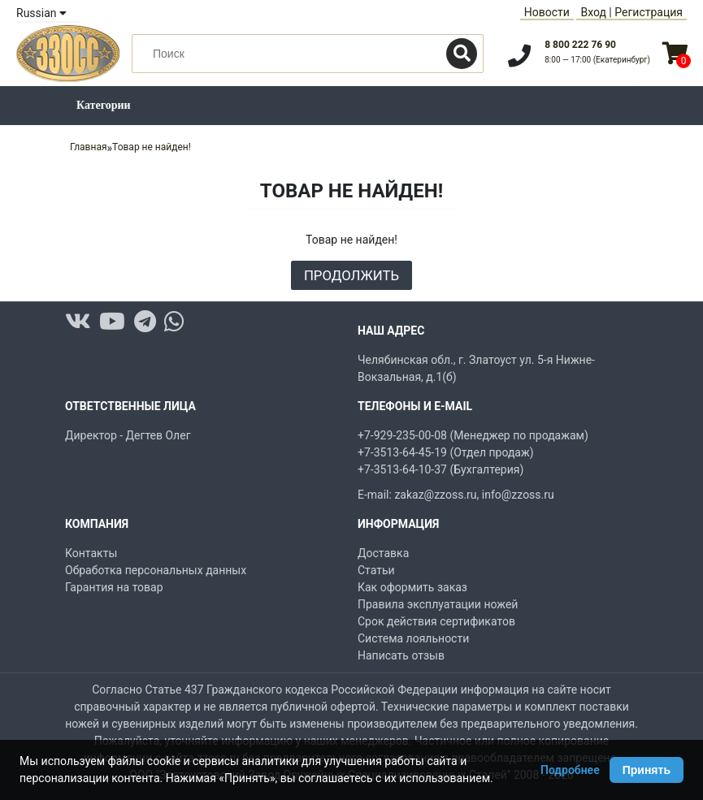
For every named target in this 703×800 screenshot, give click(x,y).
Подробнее (570, 769)
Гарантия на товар (114, 587)
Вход (592, 12)
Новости (547, 12)
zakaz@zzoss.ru (435, 494)
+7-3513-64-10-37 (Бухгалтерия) (440, 469)
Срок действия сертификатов (436, 621)
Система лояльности (413, 638)
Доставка (383, 553)
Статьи (376, 570)
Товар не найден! (151, 147)
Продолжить (351, 275)
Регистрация (648, 12)
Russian (41, 12)
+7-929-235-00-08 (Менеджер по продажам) (473, 435)
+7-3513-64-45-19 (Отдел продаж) (446, 452)
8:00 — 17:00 (597, 59)
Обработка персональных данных (155, 570)
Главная (88, 147)
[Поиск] (461, 53)
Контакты (91, 553)
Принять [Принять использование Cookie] (646, 769)
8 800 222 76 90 (580, 44)
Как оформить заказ (412, 587)
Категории (103, 105)
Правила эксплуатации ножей (438, 604)
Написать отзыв (401, 655)
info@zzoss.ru (518, 494)
